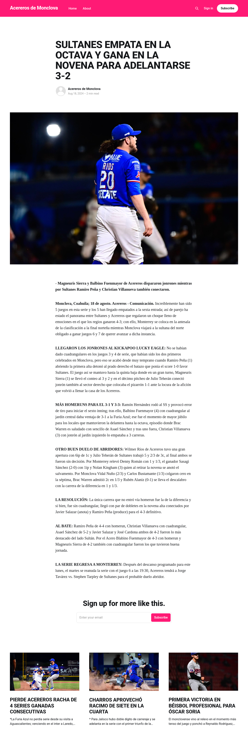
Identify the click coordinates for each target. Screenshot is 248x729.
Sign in (208, 8)
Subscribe (227, 8)
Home (72, 8)
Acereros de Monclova (34, 8)
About (87, 8)
